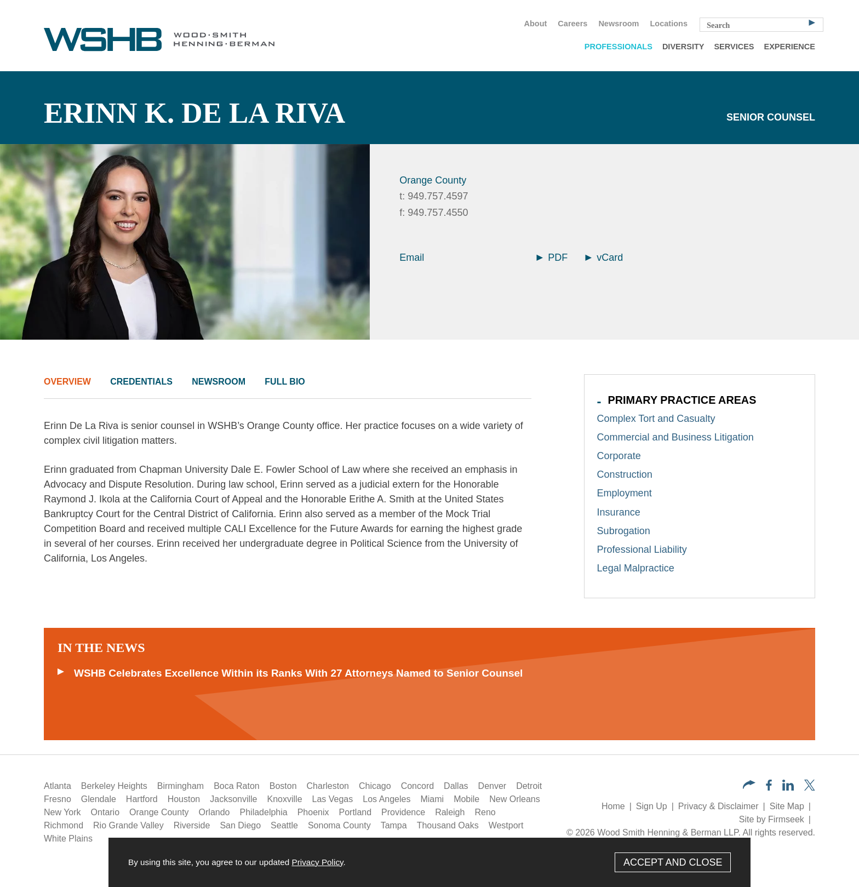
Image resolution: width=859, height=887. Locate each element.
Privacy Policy (317, 862)
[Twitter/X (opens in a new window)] (809, 787)
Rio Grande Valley (128, 825)
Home (613, 806)
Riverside (192, 825)
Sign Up (651, 806)
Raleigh (450, 812)
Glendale (98, 799)
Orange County (432, 180)
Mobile (466, 799)
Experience (789, 46)
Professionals (618, 46)
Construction (624, 474)
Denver (492, 786)
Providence (403, 812)
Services (734, 46)
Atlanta (57, 786)
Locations (669, 23)
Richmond (63, 825)
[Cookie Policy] (429, 862)
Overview (67, 381)
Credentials (141, 381)
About (535, 23)
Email (411, 257)
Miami (432, 799)
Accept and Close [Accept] (673, 862)
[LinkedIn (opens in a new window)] (788, 787)
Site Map (787, 806)
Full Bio (285, 381)
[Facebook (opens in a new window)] (769, 787)
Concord (417, 786)
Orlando (214, 812)
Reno (484, 812)
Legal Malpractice (635, 568)
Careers (572, 23)
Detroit (529, 786)
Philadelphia (264, 812)
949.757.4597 (438, 196)
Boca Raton (237, 786)
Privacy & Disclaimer (718, 806)
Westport (506, 825)
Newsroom (618, 23)
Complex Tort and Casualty (656, 418)
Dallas (456, 786)
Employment (624, 493)
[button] (749, 786)
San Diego (240, 825)
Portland (355, 812)
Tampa (394, 825)
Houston (184, 799)
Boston (283, 786)
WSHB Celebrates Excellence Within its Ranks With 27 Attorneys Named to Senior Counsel (298, 673)
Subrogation (623, 530)
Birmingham (180, 786)
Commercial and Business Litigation (675, 437)
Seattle (284, 825)
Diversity (683, 46)
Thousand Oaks (448, 825)
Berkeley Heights (114, 786)
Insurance (618, 512)
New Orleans (514, 799)
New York (62, 812)
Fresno (57, 799)
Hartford (142, 799)
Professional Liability (642, 549)
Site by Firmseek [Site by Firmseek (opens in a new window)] (771, 819)
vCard (604, 257)
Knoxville (284, 799)
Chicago (375, 786)
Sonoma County (339, 825)
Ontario (105, 812)
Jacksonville (233, 799)
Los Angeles (386, 799)
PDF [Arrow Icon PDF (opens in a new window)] (552, 257)
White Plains (68, 838)
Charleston (328, 786)
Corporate (619, 455)
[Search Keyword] (761, 25)
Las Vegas (332, 799)
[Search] (812, 22)
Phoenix (313, 812)
